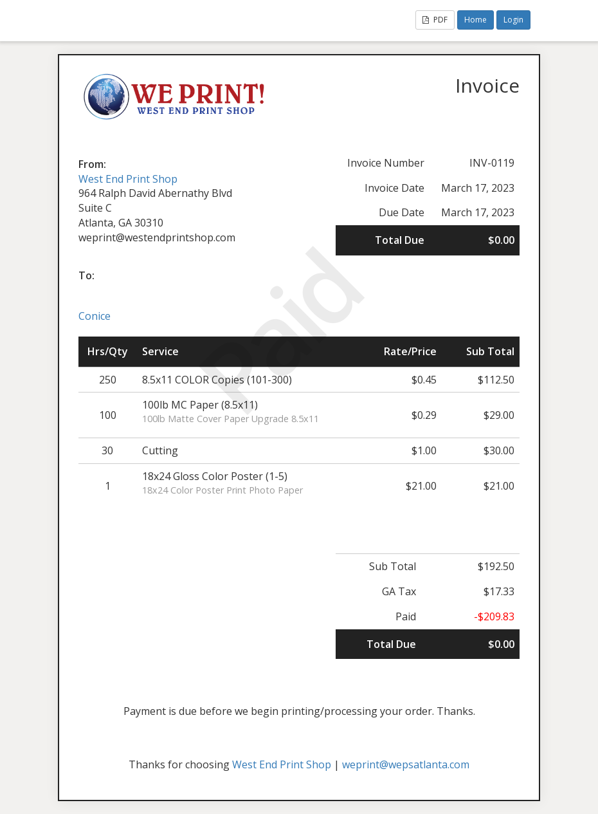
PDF (435, 19)
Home (475, 19)
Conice (94, 316)
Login (513, 19)
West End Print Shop (127, 179)
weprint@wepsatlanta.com (405, 764)
